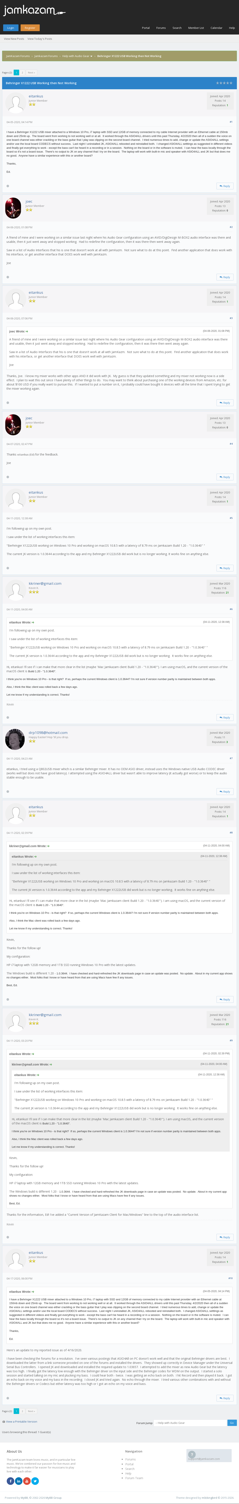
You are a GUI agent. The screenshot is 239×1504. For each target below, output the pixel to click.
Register (30, 28)
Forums (161, 28)
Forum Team (134, 1478)
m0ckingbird (209, 1498)
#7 (231, 758)
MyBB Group (54, 1498)
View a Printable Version (21, 1421)
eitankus (36, 96)
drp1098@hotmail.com (48, 732)
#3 (231, 318)
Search (177, 28)
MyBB (24, 1498)
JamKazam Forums (18, 56)
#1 (231, 121)
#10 (230, 1278)
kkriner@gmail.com (45, 583)
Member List (196, 28)
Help (232, 28)
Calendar (216, 28)
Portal (146, 28)
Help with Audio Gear (75, 56)
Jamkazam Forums (46, 56)
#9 (231, 1040)
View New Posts (14, 39)
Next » (31, 72)
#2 (231, 227)
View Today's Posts (40, 39)
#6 (231, 609)
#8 (231, 832)
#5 (231, 517)
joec (29, 201)
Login (10, 28)
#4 (231, 443)
